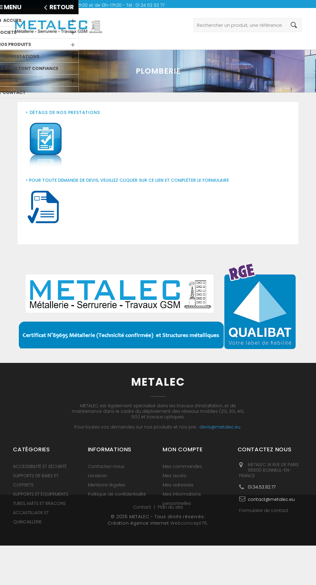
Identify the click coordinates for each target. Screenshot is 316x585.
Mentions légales (106, 485)
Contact (142, 546)
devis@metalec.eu (219, 427)
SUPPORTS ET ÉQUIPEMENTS (40, 494)
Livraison (97, 476)
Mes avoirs (174, 476)
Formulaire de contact (264, 510)
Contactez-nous (106, 466)
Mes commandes (182, 466)
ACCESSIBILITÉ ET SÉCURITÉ (40, 466)
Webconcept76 (188, 562)
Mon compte (183, 449)
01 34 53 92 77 (149, 5)
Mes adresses (178, 485)
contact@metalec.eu (271, 499)
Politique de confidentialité (117, 494)
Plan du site (170, 546)
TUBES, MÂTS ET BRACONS (39, 503)
